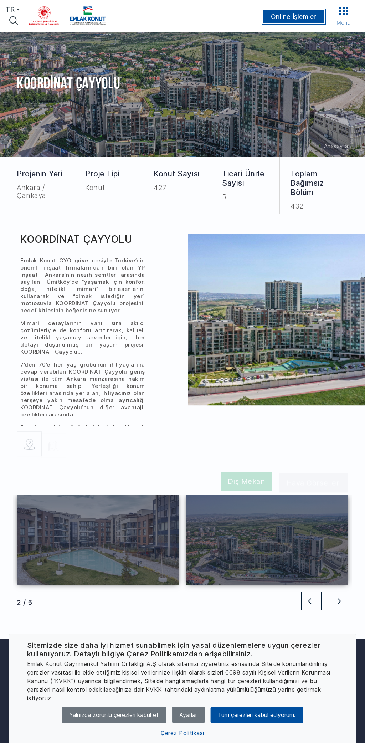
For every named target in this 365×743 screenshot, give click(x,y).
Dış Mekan (246, 482)
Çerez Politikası (182, 733)
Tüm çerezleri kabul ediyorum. (256, 714)
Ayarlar (188, 714)
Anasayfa (336, 146)
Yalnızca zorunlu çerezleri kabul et (114, 714)
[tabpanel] (98, 540)
